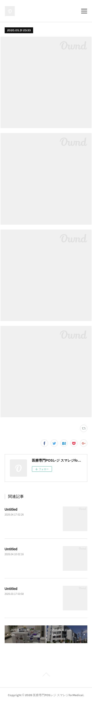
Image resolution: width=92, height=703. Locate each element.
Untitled (11, 509)
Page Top (46, 675)
